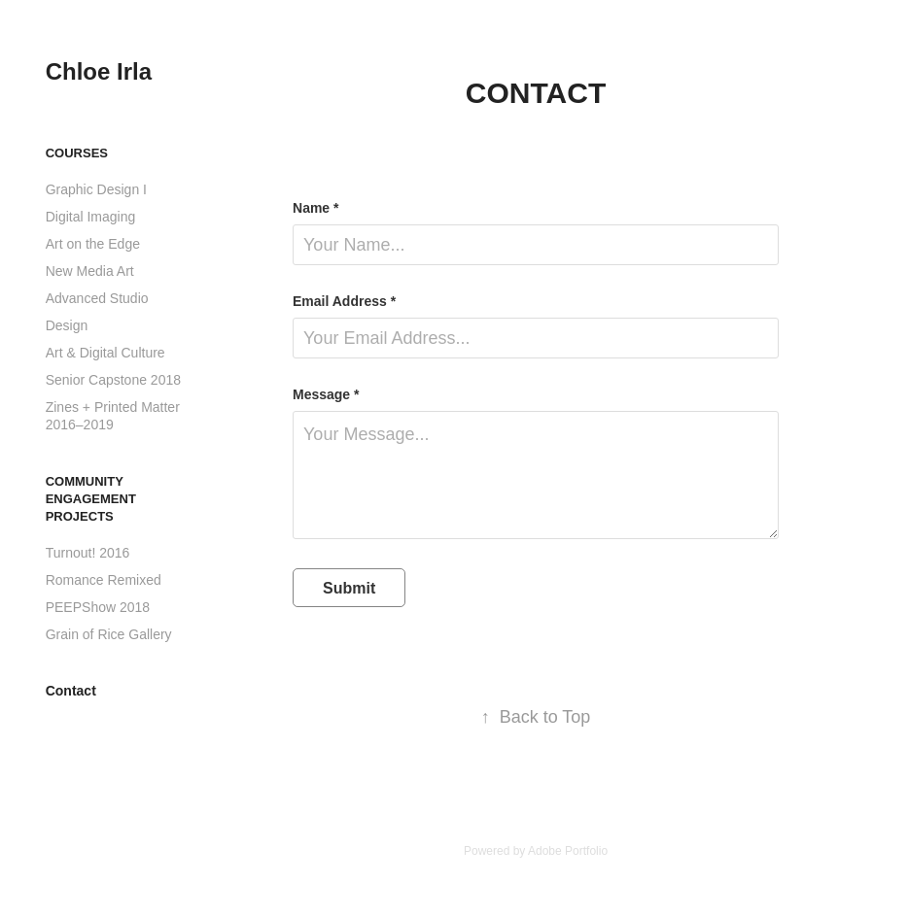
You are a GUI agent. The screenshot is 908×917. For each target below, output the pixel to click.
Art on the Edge (93, 244)
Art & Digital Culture (105, 352)
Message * (326, 394)
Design (67, 325)
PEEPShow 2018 (98, 607)
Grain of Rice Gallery (109, 634)
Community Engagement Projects (91, 499)
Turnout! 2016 (88, 552)
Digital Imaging (91, 216)
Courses (77, 153)
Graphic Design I (96, 189)
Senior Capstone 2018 (113, 380)
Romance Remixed (103, 580)
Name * (315, 208)
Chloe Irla (99, 71)
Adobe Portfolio (568, 851)
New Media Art (90, 271)
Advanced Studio (97, 298)
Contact (71, 690)
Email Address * (344, 301)
